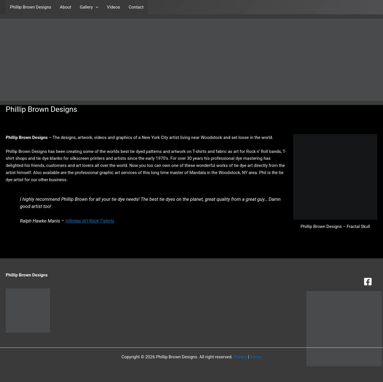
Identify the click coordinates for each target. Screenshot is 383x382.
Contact (136, 7)
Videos (113, 7)
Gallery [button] (89, 7)
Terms (256, 356)
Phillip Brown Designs (30, 7)
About (65, 7)
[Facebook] (368, 281)
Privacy (240, 356)
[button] (95, 7)
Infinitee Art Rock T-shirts (90, 221)
